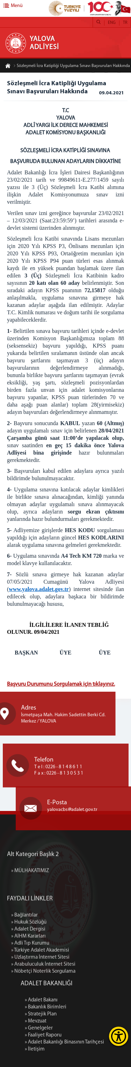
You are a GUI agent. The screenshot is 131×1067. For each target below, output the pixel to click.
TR (125, 23)
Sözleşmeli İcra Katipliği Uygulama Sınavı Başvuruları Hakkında (71, 67)
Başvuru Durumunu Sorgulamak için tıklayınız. (61, 684)
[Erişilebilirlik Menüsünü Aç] (118, 1036)
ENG (112, 23)
